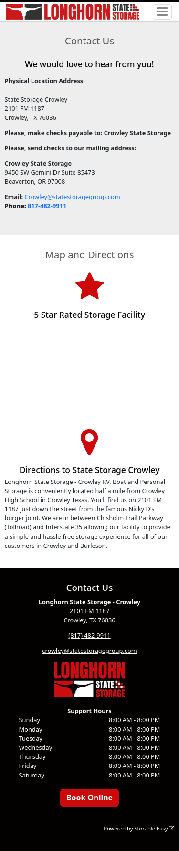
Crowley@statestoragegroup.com (72, 196)
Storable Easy (154, 828)
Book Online (89, 797)
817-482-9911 (47, 205)
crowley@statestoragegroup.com (89, 650)
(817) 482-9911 (89, 635)
